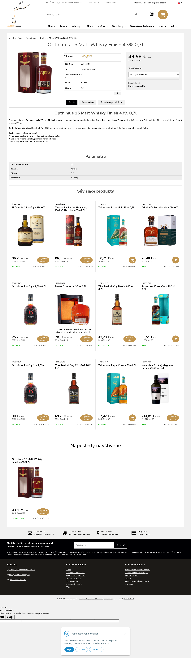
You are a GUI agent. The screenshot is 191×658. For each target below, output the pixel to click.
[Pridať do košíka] (132, 260)
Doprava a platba (73, 578)
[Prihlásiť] (152, 14)
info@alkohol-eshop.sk (71, 2)
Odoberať (120, 545)
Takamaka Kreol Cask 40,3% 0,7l (158, 288)
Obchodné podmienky (75, 572)
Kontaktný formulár (74, 584)
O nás (68, 569)
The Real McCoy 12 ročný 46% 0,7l (73, 367)
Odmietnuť (96, 649)
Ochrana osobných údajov (136, 572)
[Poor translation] (10, 617)
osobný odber (109, 2)
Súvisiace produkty (136, 86)
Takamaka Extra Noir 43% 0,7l (116, 207)
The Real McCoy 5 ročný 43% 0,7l (115, 288)
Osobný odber (72, 581)
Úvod (52, 2)
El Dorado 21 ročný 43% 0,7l (29, 207)
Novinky (128, 578)
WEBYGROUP (129, 599)
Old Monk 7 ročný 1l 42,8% (28, 365)
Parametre (87, 102)
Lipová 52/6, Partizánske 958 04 (21, 569)
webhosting (108, 599)
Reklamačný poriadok (75, 575)
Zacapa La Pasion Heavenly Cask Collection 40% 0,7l (71, 209)
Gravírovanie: (135, 68)
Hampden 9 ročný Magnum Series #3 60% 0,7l (157, 367)
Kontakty (129, 584)
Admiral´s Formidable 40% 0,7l (160, 207)
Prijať (69, 649)
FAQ (68, 587)
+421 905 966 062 (18, 579)
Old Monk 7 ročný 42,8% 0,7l (29, 286)
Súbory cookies (131, 575)
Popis (71, 102)
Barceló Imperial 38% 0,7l (70, 286)
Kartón (74, 169)
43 (72, 164)
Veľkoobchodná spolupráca (137, 581)
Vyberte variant (43, 260)
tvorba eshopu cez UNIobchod (91, 599)
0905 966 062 (94, 2)
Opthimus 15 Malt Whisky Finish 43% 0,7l (27, 461)
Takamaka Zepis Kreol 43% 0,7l (117, 365)
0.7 (72, 173)
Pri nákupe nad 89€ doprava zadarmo (150, 3)
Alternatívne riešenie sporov (137, 569)
